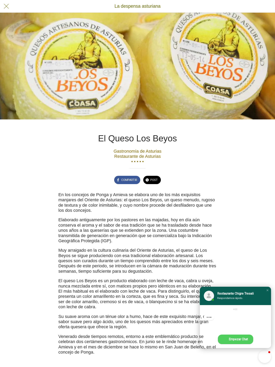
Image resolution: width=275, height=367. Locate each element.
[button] (267, 290)
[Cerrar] (6, 6)
